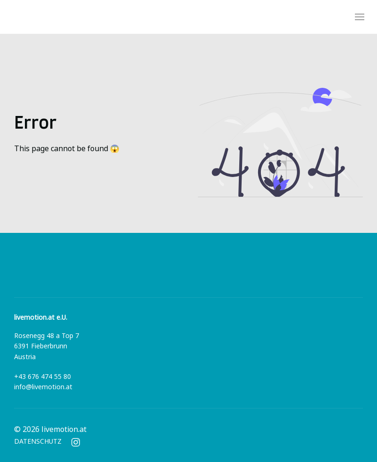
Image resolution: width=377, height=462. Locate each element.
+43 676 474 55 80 (42, 377)
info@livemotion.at (43, 387)
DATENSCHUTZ (38, 442)
